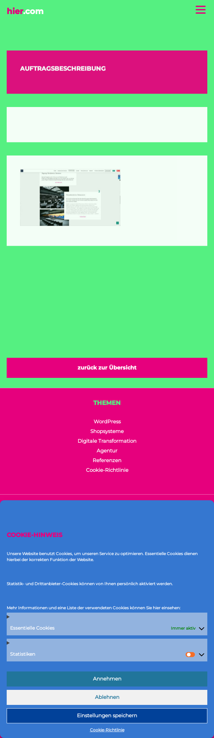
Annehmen (107, 678)
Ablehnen (107, 697)
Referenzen (107, 460)
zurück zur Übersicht (107, 367)
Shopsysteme (107, 431)
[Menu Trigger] (200, 9)
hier (25, 11)
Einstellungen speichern (107, 715)
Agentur (107, 450)
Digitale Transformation (107, 441)
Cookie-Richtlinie (107, 729)
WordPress (107, 421)
